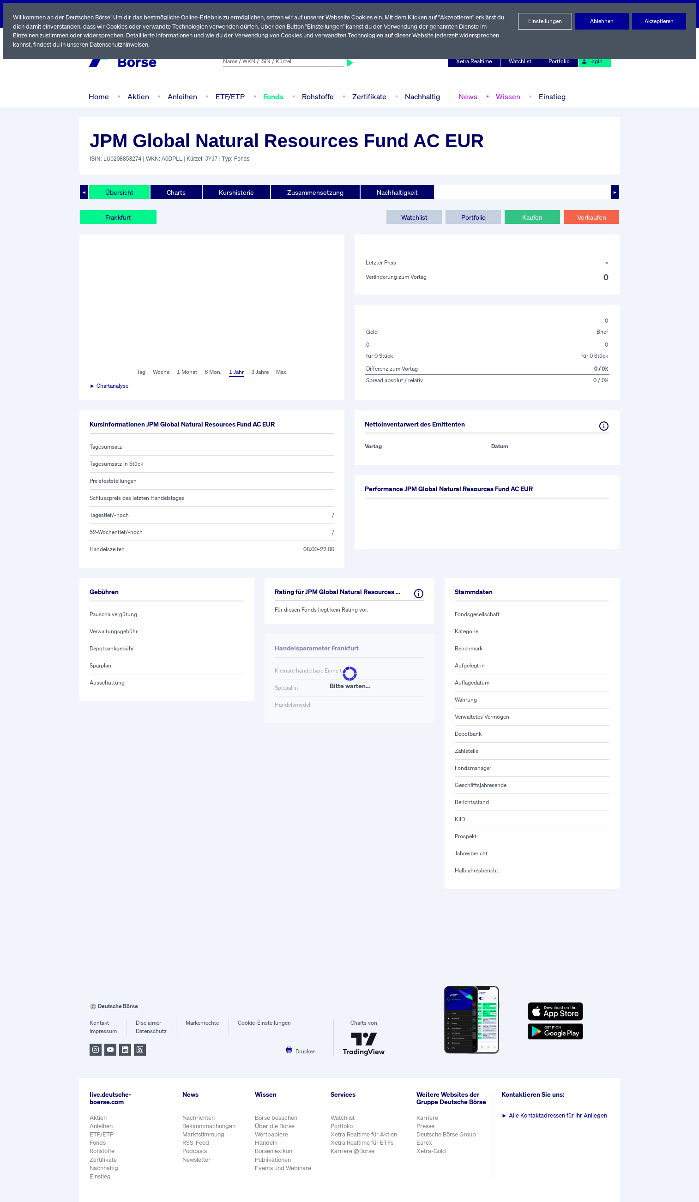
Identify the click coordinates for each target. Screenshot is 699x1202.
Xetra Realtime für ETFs (364, 1142)
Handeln (266, 1142)
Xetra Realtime (475, 61)
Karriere (428, 1122)
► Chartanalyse (109, 386)
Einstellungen (544, 21)
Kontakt (99, 1023)
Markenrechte (202, 1023)
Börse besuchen (277, 1117)
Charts (175, 192)
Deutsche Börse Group (448, 1139)
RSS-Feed (196, 1142)
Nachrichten (198, 1117)
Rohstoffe (318, 96)
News (466, 96)
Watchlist (522, 61)
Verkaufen (591, 217)
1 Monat (186, 372)
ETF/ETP (228, 96)
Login (592, 61)
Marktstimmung (202, 1134)
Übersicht (119, 192)
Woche (160, 372)
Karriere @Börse (354, 1151)
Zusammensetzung (312, 192)
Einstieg (549, 96)
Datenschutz (151, 1031)
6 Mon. (212, 372)
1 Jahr (235, 372)
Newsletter (196, 1159)
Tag (139, 372)
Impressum (103, 1031)
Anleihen (180, 96)
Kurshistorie (235, 192)
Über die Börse (275, 1126)
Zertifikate (368, 96)
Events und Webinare (284, 1168)
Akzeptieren (659, 21)
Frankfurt (118, 217)
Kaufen (532, 217)
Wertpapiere (271, 1134)
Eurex (426, 1147)
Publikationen (273, 1159)
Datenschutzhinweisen (121, 44)
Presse (427, 1130)
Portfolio (560, 61)
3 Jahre (260, 372)
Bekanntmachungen (209, 1126)
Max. (283, 372)
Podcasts (194, 1151)
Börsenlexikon (274, 1151)
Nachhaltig (421, 96)
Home (98, 96)
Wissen (506, 96)
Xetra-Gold (432, 1156)
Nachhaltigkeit (394, 192)
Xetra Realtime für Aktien (365, 1134)
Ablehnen (602, 21)
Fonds (273, 96)
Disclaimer (149, 1023)
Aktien (137, 96)
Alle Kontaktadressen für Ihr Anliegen (556, 1115)
